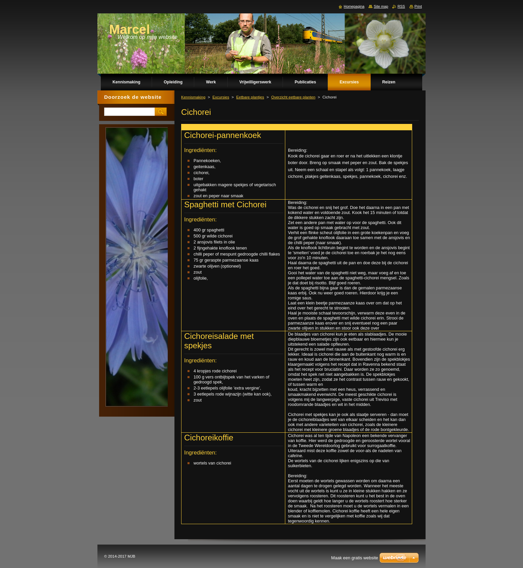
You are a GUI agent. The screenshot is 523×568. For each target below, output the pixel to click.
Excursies (220, 97)
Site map (381, 6)
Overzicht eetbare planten (293, 97)
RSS (401, 6)
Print (418, 6)
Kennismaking (193, 97)
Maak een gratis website (354, 557)
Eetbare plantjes (250, 97)
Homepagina (354, 6)
